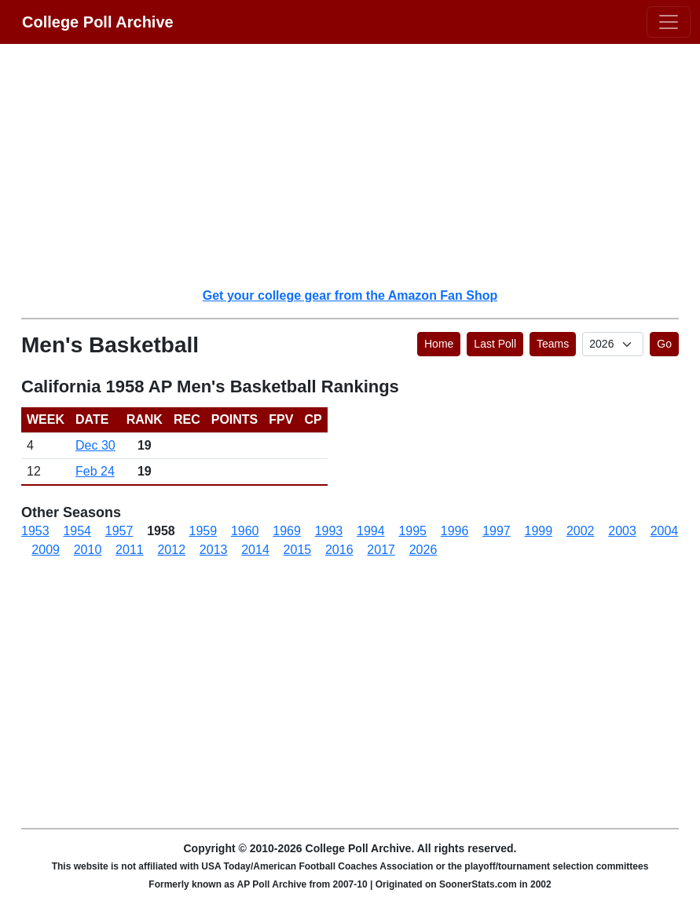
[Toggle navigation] (669, 22)
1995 (412, 531)
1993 (329, 531)
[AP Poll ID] (612, 344)
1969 (287, 531)
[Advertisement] (359, 165)
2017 (381, 549)
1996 (455, 531)
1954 (77, 531)
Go (664, 343)
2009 (45, 549)
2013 (214, 549)
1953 (35, 531)
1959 (203, 531)
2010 (88, 549)
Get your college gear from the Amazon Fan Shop (350, 295)
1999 (539, 531)
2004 (665, 531)
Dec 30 (95, 445)
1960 (245, 531)
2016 (339, 549)
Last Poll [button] (495, 343)
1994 (371, 531)
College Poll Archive (98, 22)
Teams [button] (553, 343)
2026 (423, 549)
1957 (119, 531)
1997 (496, 531)
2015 (298, 549)
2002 (580, 531)
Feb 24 (95, 471)
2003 (622, 531)
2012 (171, 549)
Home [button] (438, 343)
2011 (129, 549)
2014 (255, 549)
